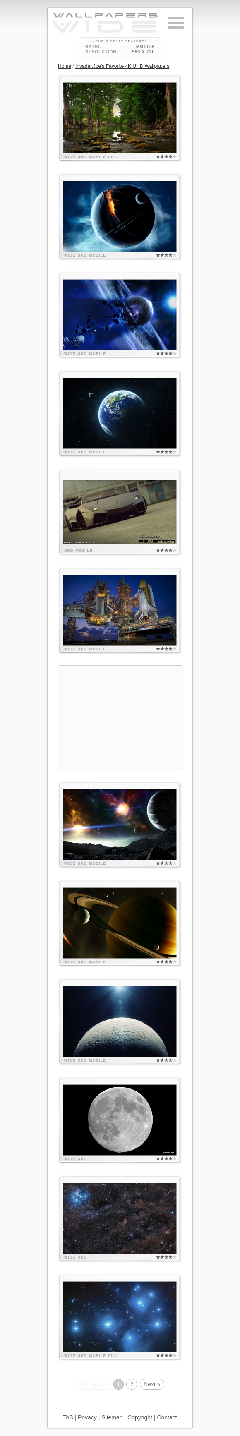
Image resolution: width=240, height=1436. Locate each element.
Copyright (139, 1417)
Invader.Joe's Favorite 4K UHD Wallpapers (122, 66)
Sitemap (111, 1417)
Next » (152, 1384)
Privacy (87, 1417)
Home (64, 66)
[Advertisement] (120, 718)
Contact (167, 1417)
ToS (68, 1417)
